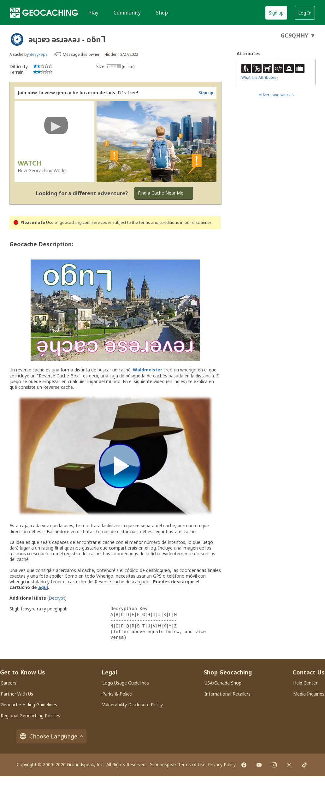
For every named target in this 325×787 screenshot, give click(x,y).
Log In (304, 13)
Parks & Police (117, 694)
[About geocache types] (17, 39)
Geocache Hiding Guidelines (29, 705)
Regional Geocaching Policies (30, 716)
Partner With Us (17, 694)
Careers (8, 683)
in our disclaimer (195, 222)
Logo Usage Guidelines (125, 683)
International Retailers (227, 694)
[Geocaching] (44, 12)
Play (93, 12)
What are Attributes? (259, 77)
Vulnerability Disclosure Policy (132, 705)
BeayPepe (39, 54)
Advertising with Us (276, 94)
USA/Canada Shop (222, 683)
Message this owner (81, 54)
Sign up (276, 13)
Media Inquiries (308, 694)
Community (127, 12)
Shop (162, 12)
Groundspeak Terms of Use (177, 764)
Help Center (305, 683)
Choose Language (51, 736)
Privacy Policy (222, 764)
